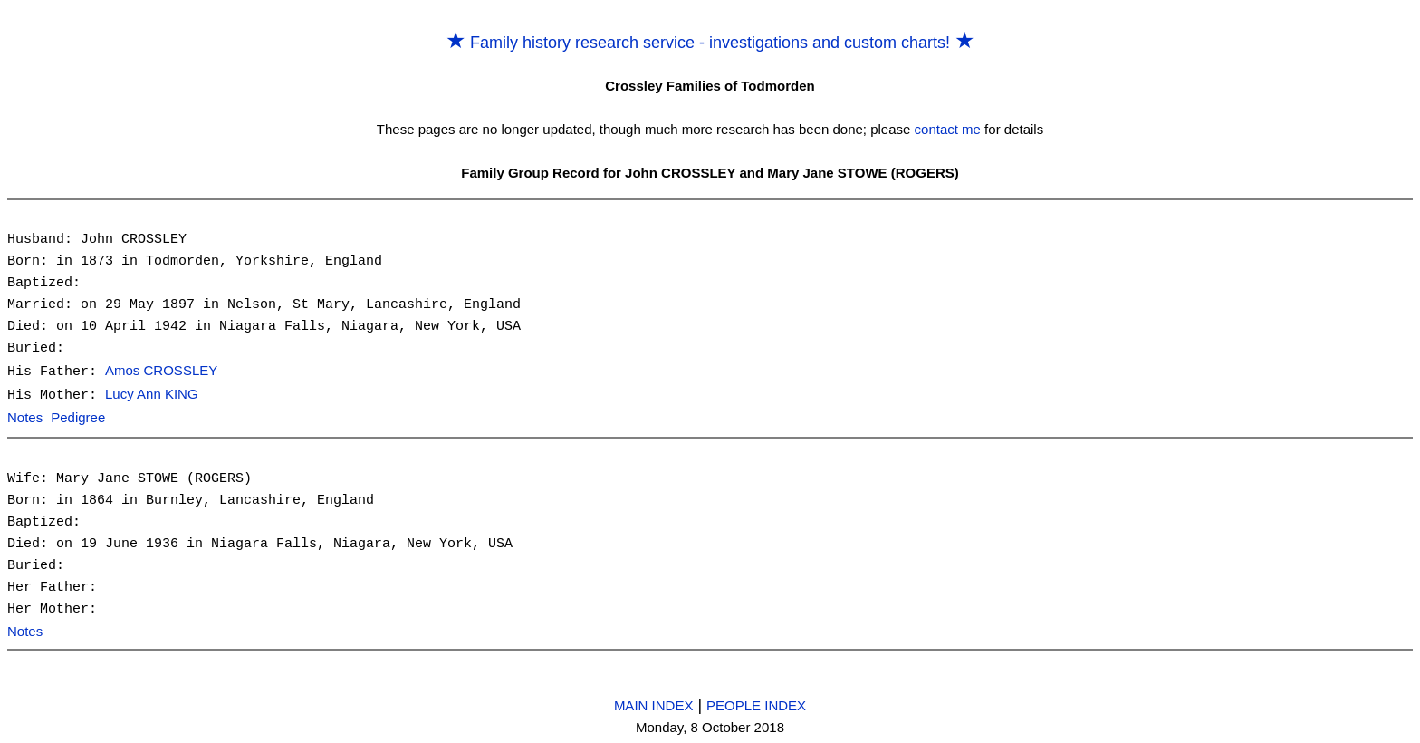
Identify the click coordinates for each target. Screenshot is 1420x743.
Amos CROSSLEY (161, 371)
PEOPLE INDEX (756, 702)
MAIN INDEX (654, 702)
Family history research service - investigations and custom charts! (710, 43)
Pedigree (78, 416)
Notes (25, 416)
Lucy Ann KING (151, 393)
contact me (948, 129)
